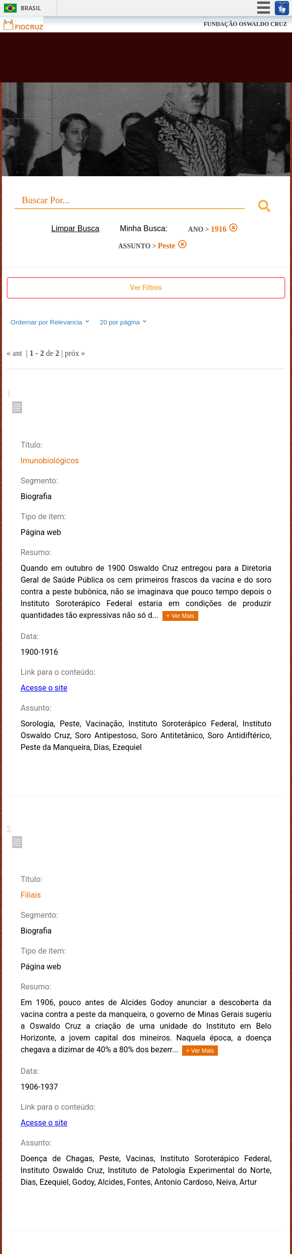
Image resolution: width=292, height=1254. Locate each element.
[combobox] (146, 207)
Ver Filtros (146, 288)
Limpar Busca (76, 228)
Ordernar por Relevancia (51, 322)
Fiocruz (29, 24)
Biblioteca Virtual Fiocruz (121, 60)
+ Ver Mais (180, 616)
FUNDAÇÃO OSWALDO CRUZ (245, 24)
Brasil (31, 8)
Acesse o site (44, 688)
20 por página (124, 322)
